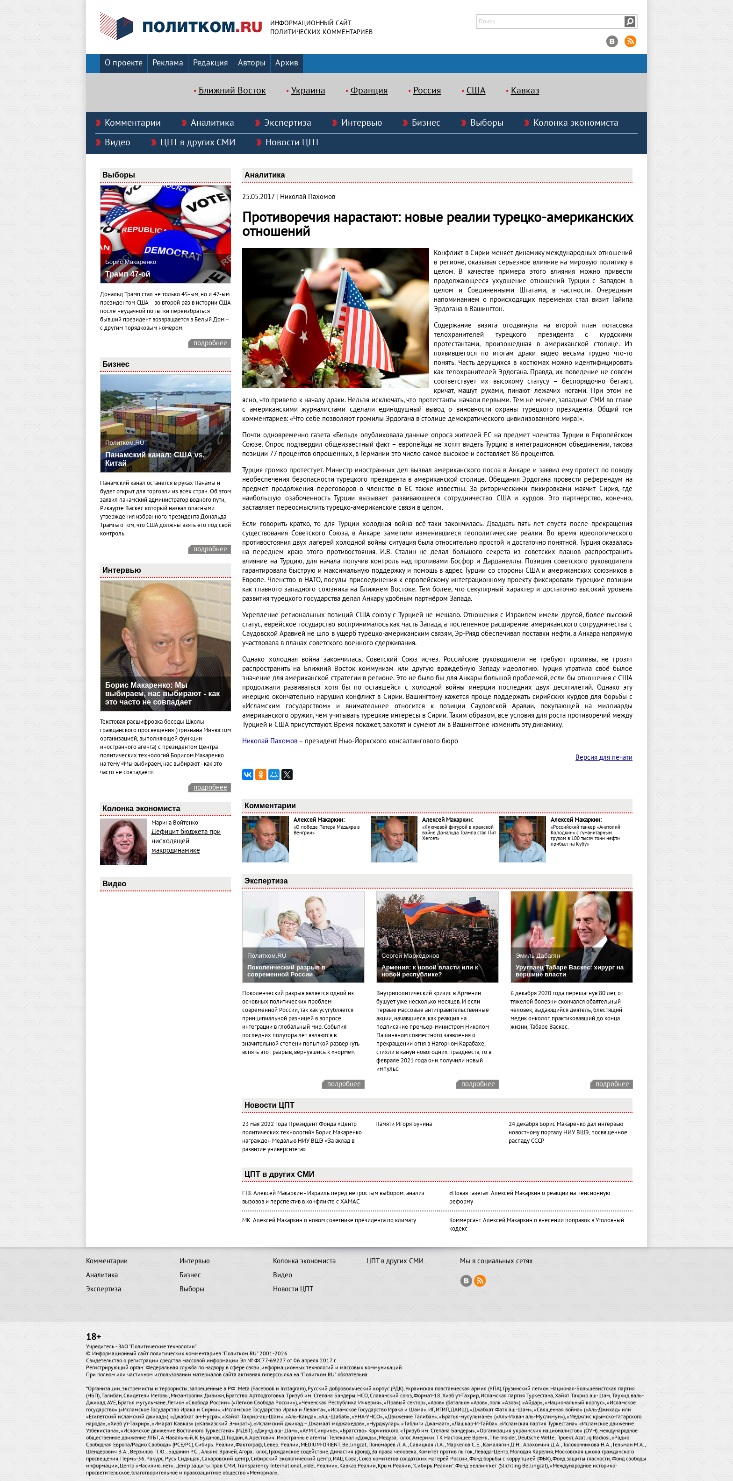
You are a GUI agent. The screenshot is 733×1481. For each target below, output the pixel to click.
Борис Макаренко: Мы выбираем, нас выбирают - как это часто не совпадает (162, 693)
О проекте (124, 63)
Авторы (252, 63)
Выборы (486, 123)
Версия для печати (603, 757)
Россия (427, 90)
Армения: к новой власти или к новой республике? (429, 971)
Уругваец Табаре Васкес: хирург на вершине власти (570, 971)
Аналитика (212, 123)
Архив (286, 63)
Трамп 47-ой (128, 274)
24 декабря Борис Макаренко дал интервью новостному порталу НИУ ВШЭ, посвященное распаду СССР (568, 1132)
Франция (369, 90)
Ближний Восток (232, 90)
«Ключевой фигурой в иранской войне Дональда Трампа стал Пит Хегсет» (459, 832)
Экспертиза (287, 123)
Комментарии (133, 123)
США (476, 90)
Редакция (210, 63)
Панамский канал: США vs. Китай (155, 459)
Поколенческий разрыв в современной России (286, 971)
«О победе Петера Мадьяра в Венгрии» (326, 830)
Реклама (167, 63)
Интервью (361, 123)
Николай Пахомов (269, 741)
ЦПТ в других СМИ (198, 142)
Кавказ (525, 90)
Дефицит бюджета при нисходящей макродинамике (186, 840)
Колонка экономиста (575, 123)
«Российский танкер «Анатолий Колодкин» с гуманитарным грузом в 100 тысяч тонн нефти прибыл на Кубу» (585, 835)
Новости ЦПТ (293, 142)
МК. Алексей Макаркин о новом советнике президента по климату (329, 1220)
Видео (117, 142)
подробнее (210, 343)
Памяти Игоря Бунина (403, 1124)
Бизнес (426, 123)
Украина (308, 90)
